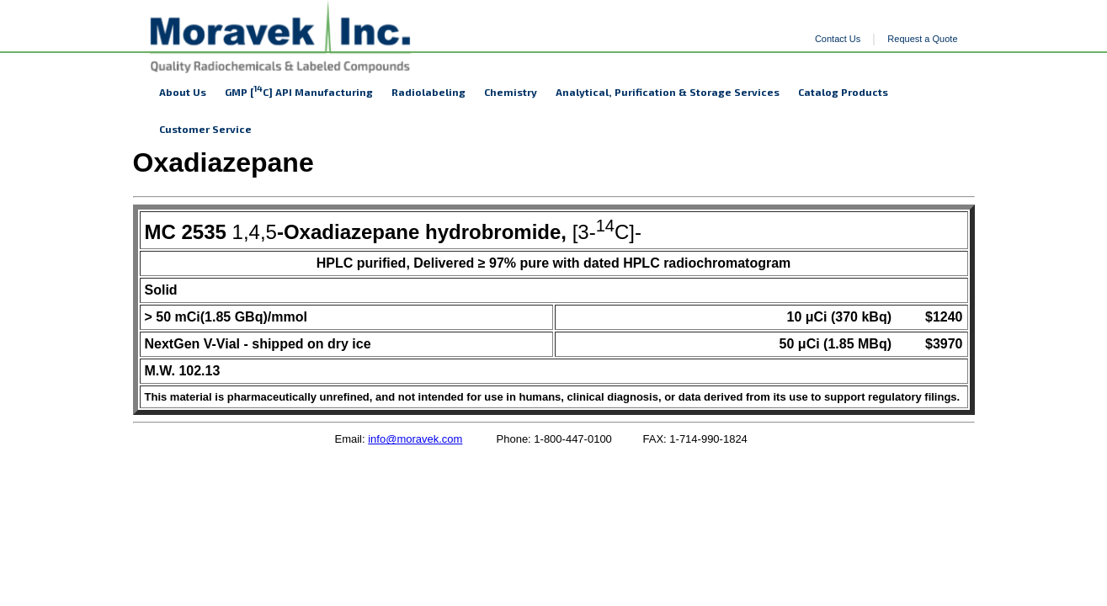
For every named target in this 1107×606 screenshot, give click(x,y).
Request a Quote (922, 39)
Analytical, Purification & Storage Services (668, 92)
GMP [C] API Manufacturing (299, 90)
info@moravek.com (415, 439)
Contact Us (837, 39)
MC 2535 (185, 232)
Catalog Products (843, 92)
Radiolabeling (428, 92)
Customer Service (205, 129)
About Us (182, 92)
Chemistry (510, 92)
